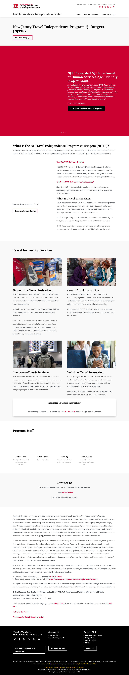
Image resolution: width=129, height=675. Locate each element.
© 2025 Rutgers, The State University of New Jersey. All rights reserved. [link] (64, 667)
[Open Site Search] (114, 14)
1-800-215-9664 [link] (56, 576)
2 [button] (63, 132)
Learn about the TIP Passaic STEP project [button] (86, 108)
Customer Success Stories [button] (25, 211)
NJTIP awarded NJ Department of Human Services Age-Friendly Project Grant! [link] (92, 77)
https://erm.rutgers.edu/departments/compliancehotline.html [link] (73, 579)
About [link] (78, 14)
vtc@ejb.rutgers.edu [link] (57, 638)
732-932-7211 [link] (59, 603)
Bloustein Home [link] (81, 4)
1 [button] (61, 132)
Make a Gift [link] (112, 4)
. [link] (80, 103)
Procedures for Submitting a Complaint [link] (28, 617)
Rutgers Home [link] (92, 4)
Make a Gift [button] (90, 648)
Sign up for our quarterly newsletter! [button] (25, 649)
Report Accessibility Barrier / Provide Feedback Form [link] (82, 664)
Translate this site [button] (57, 648)
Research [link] (95, 14)
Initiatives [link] (87, 14)
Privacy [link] (87, 642)
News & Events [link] (106, 14)
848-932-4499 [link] (67, 492)
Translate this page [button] (22, 38)
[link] (99, 7)
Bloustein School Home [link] (93, 635)
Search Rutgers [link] (102, 4)
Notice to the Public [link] (20, 612)
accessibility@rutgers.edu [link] (50, 664)
